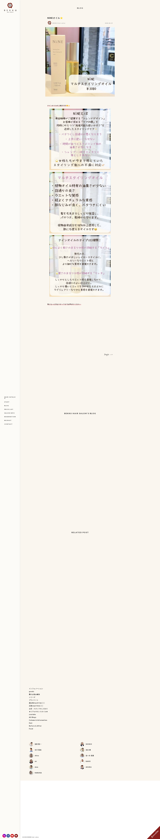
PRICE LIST (8, 409)
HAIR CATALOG (10, 397)
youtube (32, 714)
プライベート (33, 700)
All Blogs (32, 717)
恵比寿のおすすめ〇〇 (37, 703)
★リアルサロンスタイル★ (38, 711)
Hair (31, 723)
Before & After (35, 726)
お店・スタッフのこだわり (38, 709)
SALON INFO (9, 413)
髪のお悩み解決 (34, 694)
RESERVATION (10, 416)
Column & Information (38, 720)
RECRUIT (8, 420)
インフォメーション (36, 688)
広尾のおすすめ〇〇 (36, 706)
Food (31, 729)
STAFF (6, 402)
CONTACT (8, 424)
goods (31, 691)
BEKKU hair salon (58, 23)
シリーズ (32, 697)
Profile (106, 354)
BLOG (6, 405)
